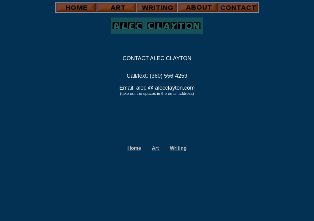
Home (134, 148)
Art (156, 148)
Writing (178, 148)
